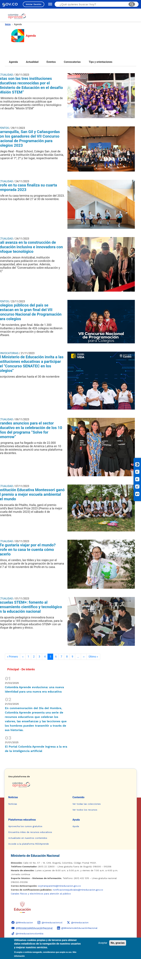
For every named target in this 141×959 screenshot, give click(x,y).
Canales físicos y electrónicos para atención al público (41, 893)
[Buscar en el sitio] (92, 4)
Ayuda (76, 819)
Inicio (8, 24)
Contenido (78, 797)
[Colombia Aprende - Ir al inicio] (17, 16)
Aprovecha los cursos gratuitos (25, 826)
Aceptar (102, 942)
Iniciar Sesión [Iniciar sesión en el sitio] (33, 4)
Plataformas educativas (22, 819)
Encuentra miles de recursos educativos (30, 832)
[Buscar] (131, 4)
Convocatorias (72, 61)
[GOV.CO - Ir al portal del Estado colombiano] (10, 4)
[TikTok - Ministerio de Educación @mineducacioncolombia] (27, 933)
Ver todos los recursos (84, 809)
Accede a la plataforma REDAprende (28, 843)
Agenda (13, 61)
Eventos (51, 61)
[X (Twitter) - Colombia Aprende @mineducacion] (77, 922)
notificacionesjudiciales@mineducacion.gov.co (78, 889)
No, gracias (118, 942)
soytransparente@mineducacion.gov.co (59, 886)
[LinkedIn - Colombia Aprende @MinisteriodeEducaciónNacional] (77, 928)
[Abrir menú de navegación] (49, 4)
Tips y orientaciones (100, 61)
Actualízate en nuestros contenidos (27, 838)
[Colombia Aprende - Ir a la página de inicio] (70, 784)
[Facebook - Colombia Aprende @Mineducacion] (22, 922)
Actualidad (32, 61)
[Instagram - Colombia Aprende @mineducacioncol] (50, 922)
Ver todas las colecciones (86, 804)
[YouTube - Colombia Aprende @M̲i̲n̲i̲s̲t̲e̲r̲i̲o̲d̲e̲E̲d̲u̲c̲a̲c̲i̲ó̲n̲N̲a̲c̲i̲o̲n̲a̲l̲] (32, 928)
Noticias (13, 797)
